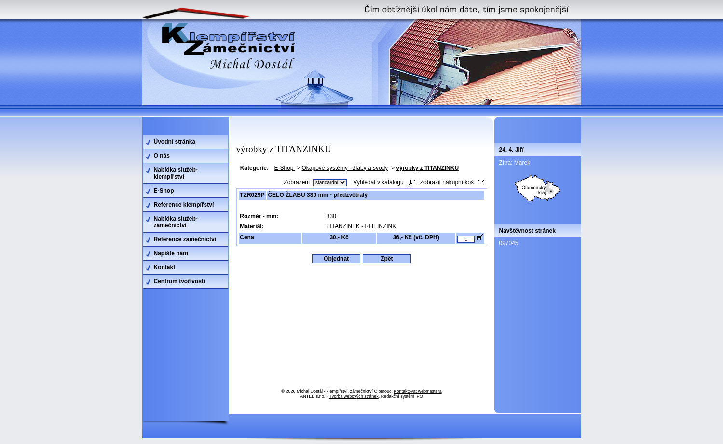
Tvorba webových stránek (354, 396)
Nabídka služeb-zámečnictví (176, 222)
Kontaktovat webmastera (418, 391)
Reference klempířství (184, 204)
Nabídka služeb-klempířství (176, 173)
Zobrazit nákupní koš (447, 182)
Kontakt (165, 267)
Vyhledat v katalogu (378, 182)
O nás (162, 156)
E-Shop (284, 168)
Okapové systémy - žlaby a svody (345, 168)
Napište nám (171, 253)
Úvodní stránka (175, 142)
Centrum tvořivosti (179, 281)
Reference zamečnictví (185, 239)
